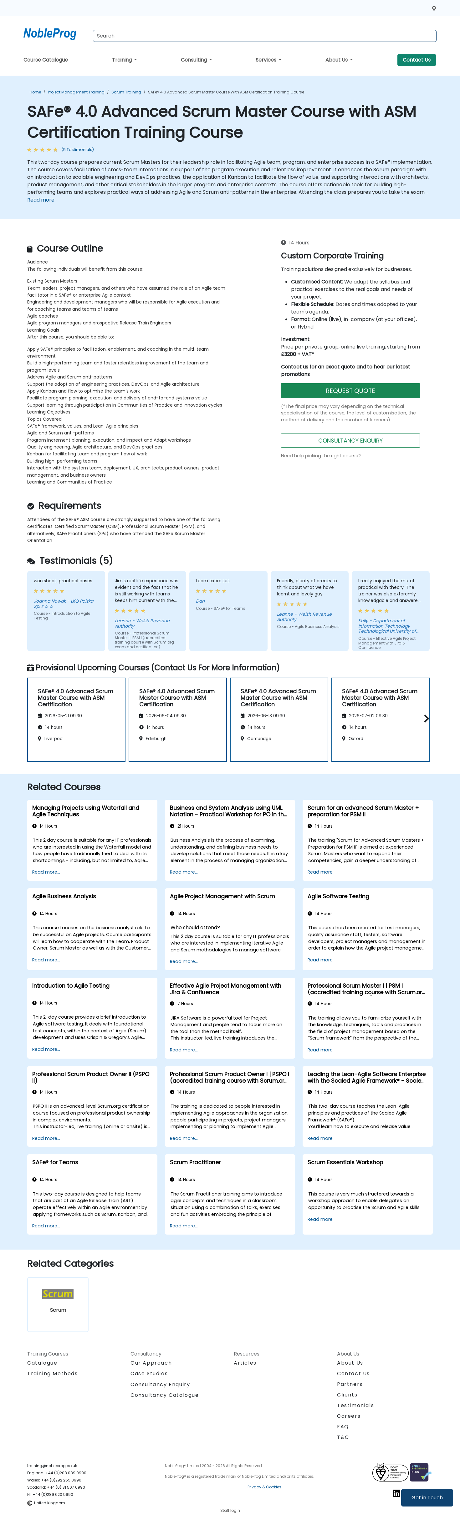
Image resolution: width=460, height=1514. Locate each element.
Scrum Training (126, 92)
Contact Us (417, 59)
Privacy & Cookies (264, 1487)
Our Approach (151, 1362)
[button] (425, 719)
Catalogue (42, 1362)
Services (267, 59)
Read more (40, 199)
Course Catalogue (45, 59)
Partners (350, 1384)
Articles (245, 1362)
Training (122, 59)
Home (35, 92)
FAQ (343, 1426)
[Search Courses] (265, 36)
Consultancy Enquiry (160, 1384)
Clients (347, 1394)
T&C (343, 1437)
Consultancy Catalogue (164, 1395)
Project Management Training (76, 92)
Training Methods (52, 1373)
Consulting (194, 59)
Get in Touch (427, 1497)
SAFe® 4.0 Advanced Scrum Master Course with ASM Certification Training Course (226, 92)
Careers (348, 1416)
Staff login (230, 1510)
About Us (337, 59)
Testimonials (355, 1405)
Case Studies (149, 1373)
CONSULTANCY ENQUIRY (350, 440)
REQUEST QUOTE (350, 390)
